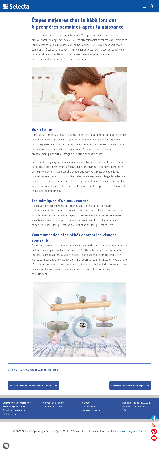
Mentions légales (136, 402)
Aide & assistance (91, 410)
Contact (86, 402)
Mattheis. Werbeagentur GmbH (128, 431)
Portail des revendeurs (14, 410)
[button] (6, 446)
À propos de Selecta (53, 402)
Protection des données (133, 406)
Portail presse (9, 414)
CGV (124, 410)
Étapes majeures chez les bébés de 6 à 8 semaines (33, 385)
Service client (89, 406)
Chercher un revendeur (54, 406)
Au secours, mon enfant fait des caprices (130, 385)
